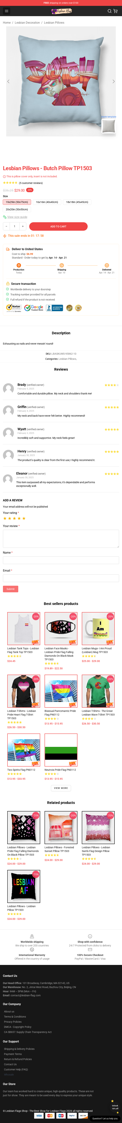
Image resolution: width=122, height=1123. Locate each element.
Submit (11, 589)
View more (61, 788)
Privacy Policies (13, 1021)
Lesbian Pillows (54, 22)
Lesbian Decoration (27, 22)
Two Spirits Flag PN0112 (21, 769)
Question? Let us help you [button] (105, 1118)
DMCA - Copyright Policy (17, 1026)
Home (7, 22)
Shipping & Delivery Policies (19, 1048)
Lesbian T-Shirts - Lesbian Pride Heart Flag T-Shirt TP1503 (21, 714)
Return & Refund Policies (18, 1059)
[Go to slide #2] (70, 144)
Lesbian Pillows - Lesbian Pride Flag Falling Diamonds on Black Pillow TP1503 (23, 851)
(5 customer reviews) (31, 183)
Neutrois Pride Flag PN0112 (60, 769)
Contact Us (10, 1064)
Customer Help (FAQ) (16, 1069)
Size (5, 196)
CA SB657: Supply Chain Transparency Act (28, 1032)
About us (9, 1011)
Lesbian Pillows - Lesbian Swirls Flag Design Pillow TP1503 (96, 851)
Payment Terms (13, 1054)
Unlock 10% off (115, 1107)
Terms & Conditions (15, 1016)
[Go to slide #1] (51, 144)
